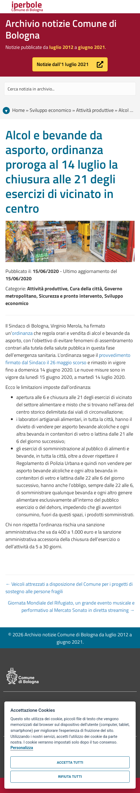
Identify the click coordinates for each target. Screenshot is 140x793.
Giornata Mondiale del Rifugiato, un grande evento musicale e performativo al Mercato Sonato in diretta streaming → (71, 606)
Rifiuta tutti (70, 777)
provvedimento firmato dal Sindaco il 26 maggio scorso (67, 358)
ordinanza (22, 333)
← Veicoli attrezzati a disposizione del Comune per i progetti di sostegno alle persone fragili (69, 587)
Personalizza (21, 747)
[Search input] (70, 89)
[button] (70, 64)
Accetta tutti (70, 762)
